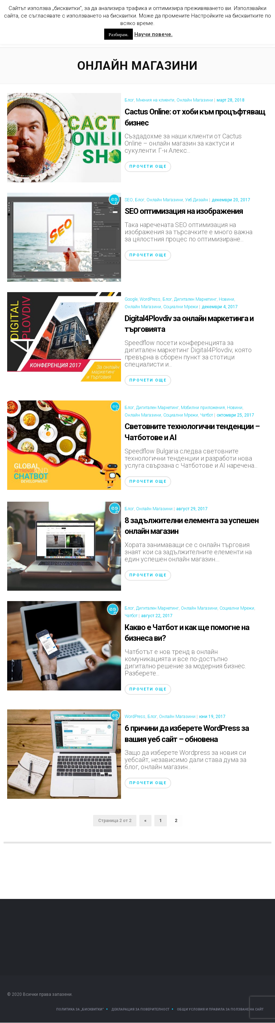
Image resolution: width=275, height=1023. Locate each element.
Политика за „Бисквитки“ (80, 1010)
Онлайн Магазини (195, 100)
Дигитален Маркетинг (195, 299)
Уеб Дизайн (196, 200)
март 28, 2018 (231, 100)
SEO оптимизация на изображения (184, 211)
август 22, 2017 (157, 616)
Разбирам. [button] (118, 34)
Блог (129, 100)
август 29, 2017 (192, 509)
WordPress (150, 299)
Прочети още (148, 166)
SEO (129, 200)
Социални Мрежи (180, 307)
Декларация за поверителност (140, 1010)
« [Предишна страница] (145, 820)
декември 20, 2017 (231, 200)
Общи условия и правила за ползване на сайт (220, 1010)
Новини (226, 299)
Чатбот (206, 415)
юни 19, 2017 (212, 716)
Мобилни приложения (203, 407)
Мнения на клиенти (155, 100)
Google (131, 299)
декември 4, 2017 (220, 307)
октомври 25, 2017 (235, 415)
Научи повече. (153, 34)
